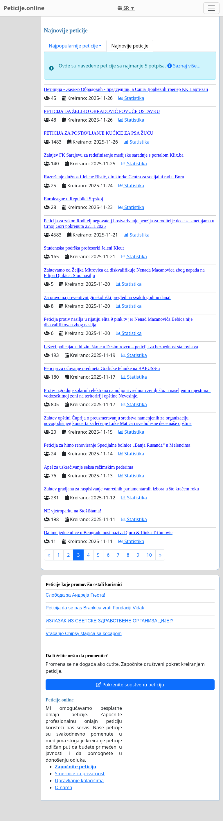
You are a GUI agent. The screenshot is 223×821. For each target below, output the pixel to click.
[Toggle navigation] (211, 8)
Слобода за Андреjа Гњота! (75, 595)
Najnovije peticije (129, 46)
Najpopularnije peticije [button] (73, 46)
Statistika (131, 98)
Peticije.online (23, 8)
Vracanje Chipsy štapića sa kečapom (84, 633)
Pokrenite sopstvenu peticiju (130, 684)
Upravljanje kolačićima (79, 780)
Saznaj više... (183, 66)
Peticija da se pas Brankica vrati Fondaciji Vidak (95, 607)
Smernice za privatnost (80, 773)
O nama (63, 787)
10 (149, 555)
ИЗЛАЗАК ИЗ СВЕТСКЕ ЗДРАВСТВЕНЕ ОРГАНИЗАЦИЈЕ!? (109, 620)
